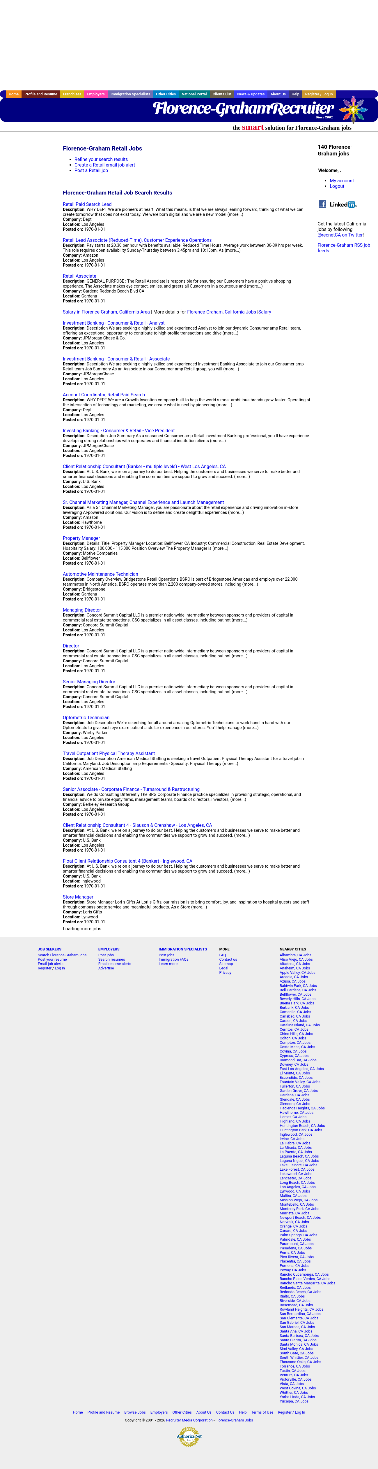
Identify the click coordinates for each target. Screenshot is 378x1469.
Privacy (225, 972)
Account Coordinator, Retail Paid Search (104, 395)
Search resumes (111, 959)
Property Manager (81, 538)
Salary (264, 312)
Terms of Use (262, 1412)
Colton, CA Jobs (293, 1038)
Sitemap (226, 964)
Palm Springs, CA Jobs (298, 1235)
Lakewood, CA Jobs (296, 1174)
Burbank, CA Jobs (294, 1007)
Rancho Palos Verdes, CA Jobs (305, 1279)
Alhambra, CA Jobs (295, 955)
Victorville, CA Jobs (296, 1379)
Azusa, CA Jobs (293, 981)
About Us (278, 94)
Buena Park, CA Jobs (297, 1003)
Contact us (228, 959)
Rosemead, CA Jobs (296, 1305)
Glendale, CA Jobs (295, 1099)
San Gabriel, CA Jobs (297, 1322)
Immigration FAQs (174, 959)
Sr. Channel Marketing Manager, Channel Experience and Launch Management (143, 502)
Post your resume (52, 959)
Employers (96, 94)
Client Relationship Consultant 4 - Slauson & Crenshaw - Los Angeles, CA (137, 825)
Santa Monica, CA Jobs (299, 1344)
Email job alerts (50, 964)
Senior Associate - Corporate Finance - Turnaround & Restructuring (131, 789)
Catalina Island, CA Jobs (300, 1025)
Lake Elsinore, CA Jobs (298, 1165)
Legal (223, 968)
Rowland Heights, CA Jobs (301, 1309)
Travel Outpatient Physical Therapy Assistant (109, 753)
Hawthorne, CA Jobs (296, 1112)
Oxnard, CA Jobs (293, 1230)
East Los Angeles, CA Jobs (302, 1069)
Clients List (222, 94)
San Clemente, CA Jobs (299, 1318)
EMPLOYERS (109, 949)
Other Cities (166, 94)
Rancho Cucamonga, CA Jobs (304, 1274)
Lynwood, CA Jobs (295, 1191)
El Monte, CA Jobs (295, 1073)
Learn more (168, 964)
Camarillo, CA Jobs (295, 1012)
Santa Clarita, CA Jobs (298, 1340)
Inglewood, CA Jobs (296, 1134)
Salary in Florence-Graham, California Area (106, 312)
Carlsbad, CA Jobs (295, 1016)
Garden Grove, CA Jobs (299, 1090)
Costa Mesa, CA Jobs (297, 1047)
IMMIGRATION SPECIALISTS (183, 949)
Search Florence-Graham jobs (62, 955)
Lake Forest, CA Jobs (297, 1169)
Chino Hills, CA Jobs (296, 1034)
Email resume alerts (114, 964)
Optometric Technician (86, 717)
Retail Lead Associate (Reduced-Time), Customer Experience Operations (137, 240)
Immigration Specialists (130, 94)
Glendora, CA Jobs (295, 1104)
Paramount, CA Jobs (297, 1244)
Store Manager (78, 897)
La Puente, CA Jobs (296, 1152)
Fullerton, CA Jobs (295, 1086)
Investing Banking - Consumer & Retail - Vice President (119, 430)
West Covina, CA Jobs (298, 1388)
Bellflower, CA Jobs (295, 994)
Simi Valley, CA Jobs (296, 1349)
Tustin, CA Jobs (293, 1370)
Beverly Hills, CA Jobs (297, 999)
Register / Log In (319, 94)
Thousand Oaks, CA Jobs (300, 1362)
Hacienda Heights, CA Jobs (302, 1108)
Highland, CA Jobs (295, 1121)
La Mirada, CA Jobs (296, 1147)
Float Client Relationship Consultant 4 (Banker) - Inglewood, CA (127, 861)
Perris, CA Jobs (292, 1252)
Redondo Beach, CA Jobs (300, 1292)
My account (342, 180)
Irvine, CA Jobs (292, 1139)
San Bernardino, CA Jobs (300, 1314)
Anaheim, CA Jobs (295, 968)
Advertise (106, 968)
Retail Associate (79, 276)
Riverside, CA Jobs (295, 1300)
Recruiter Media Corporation (189, 1420)
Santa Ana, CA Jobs (296, 1331)
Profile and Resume (40, 94)
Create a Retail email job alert (104, 165)
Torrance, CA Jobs (295, 1366)
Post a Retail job (91, 170)
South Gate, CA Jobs (297, 1353)
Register (45, 968)
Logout (337, 186)
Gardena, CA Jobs (294, 1095)
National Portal (194, 94)
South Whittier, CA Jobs (299, 1357)
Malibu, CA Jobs (293, 1195)
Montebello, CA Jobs (297, 1204)
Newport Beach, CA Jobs (300, 1217)
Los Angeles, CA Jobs (298, 1187)
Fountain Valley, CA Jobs (300, 1082)
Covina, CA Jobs (293, 1051)
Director (71, 646)
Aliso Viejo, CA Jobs (296, 959)
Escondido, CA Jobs (296, 1077)
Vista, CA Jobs (292, 1384)
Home (14, 94)
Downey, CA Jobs (294, 1064)
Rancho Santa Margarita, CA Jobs (307, 1283)
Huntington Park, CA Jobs (301, 1130)
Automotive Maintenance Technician (100, 574)
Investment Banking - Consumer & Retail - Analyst (114, 323)
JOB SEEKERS (49, 949)
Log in (60, 968)
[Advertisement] (189, 45)
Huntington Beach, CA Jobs (302, 1125)
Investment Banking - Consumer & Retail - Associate (116, 359)
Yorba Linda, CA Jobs (297, 1397)
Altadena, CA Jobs (295, 964)
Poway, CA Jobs (293, 1270)
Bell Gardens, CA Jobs (298, 990)
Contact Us (225, 1412)
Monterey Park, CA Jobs (299, 1209)
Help (295, 94)
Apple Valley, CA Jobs (297, 972)
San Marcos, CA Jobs (297, 1327)
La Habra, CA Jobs (295, 1143)
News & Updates (251, 94)
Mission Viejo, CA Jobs (298, 1200)
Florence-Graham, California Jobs (221, 312)
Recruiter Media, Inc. (356, 113)
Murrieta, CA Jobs (294, 1213)
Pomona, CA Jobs (294, 1265)
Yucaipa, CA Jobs (294, 1401)
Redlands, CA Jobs (295, 1287)
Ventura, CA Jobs (294, 1375)
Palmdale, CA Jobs (295, 1239)
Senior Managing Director (89, 681)
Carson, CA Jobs (293, 1020)
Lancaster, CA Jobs (295, 1178)
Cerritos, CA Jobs (294, 1029)
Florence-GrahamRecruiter (242, 108)
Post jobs (106, 955)
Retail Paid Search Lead (87, 204)
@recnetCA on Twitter (340, 235)
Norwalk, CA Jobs (294, 1222)
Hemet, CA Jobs (293, 1117)
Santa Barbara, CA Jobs (299, 1335)
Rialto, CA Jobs (292, 1296)
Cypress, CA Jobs (294, 1055)
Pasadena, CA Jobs (296, 1248)
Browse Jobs (135, 1412)
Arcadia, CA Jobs (294, 977)
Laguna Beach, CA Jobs (299, 1156)
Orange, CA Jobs (293, 1226)
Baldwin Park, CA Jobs (298, 985)
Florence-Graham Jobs (234, 1420)
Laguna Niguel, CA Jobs (299, 1160)
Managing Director (82, 610)
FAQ (222, 955)
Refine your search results (101, 159)
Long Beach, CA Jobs (297, 1182)
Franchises (72, 94)
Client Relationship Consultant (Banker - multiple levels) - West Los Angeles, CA (144, 466)
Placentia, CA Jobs (295, 1261)
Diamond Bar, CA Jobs (298, 1060)
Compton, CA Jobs (295, 1042)
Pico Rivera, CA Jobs (297, 1257)
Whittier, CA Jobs (294, 1392)
